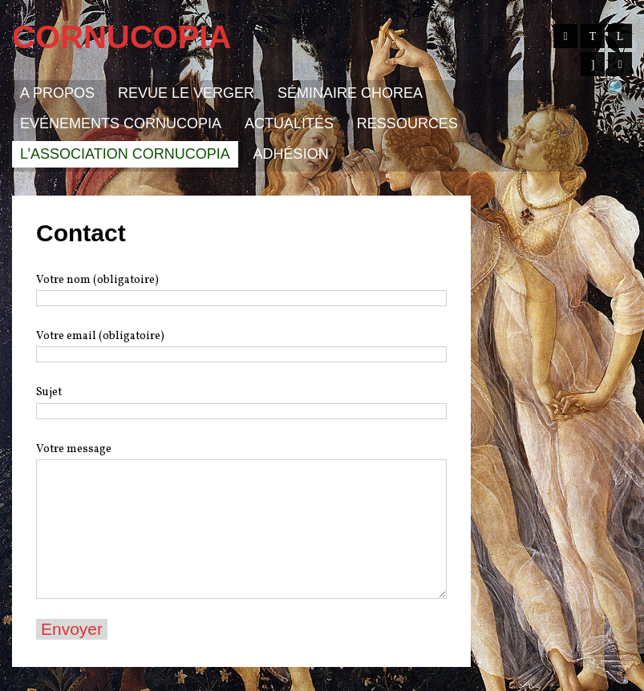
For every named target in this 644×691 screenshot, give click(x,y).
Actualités (289, 123)
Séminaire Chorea (350, 93)
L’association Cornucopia (125, 154)
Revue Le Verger (186, 93)
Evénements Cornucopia (120, 123)
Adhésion (291, 154)
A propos (57, 93)
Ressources (407, 123)
